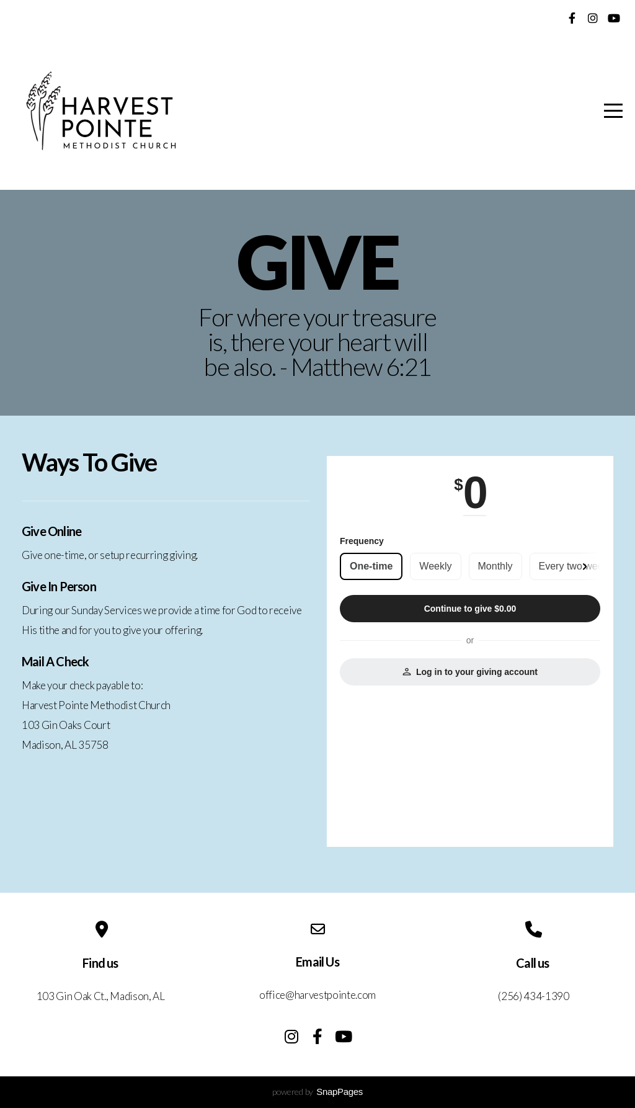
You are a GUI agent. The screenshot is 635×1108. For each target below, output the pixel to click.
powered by (317, 1091)
